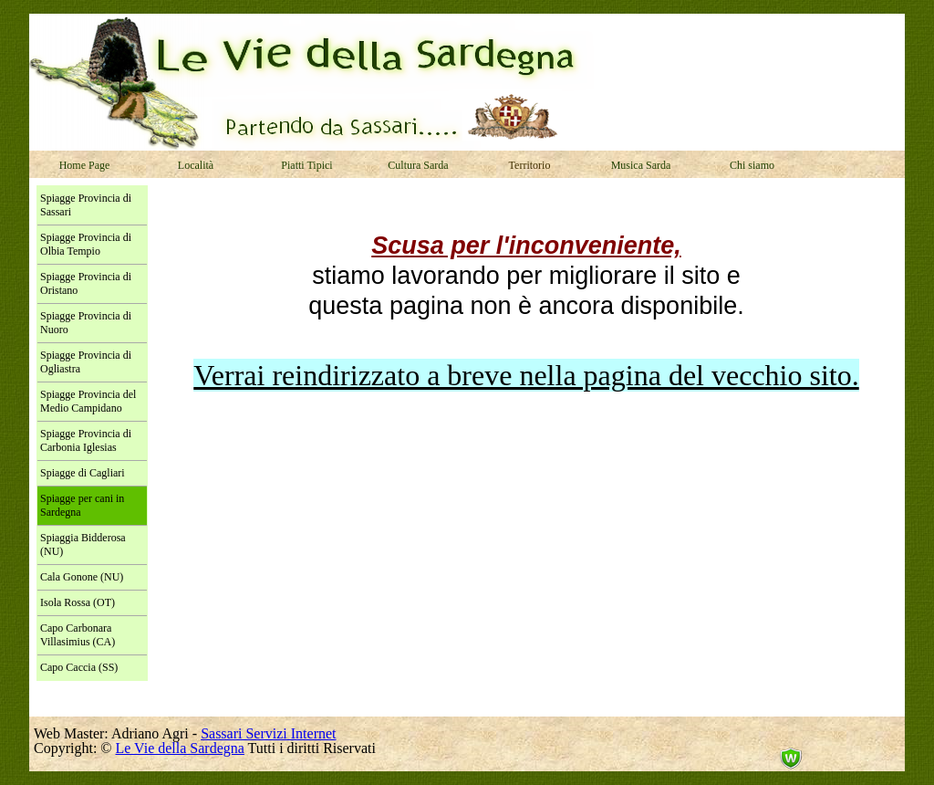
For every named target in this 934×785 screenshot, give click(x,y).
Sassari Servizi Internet (268, 733)
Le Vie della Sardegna (180, 748)
